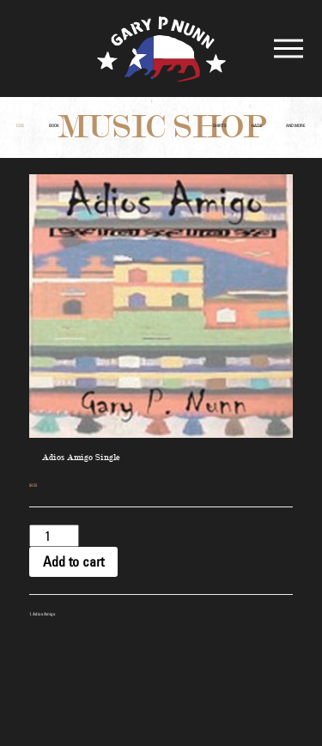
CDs (20, 126)
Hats (257, 126)
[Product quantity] (54, 536)
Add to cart (73, 561)
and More (296, 126)
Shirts (220, 126)
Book (54, 126)
